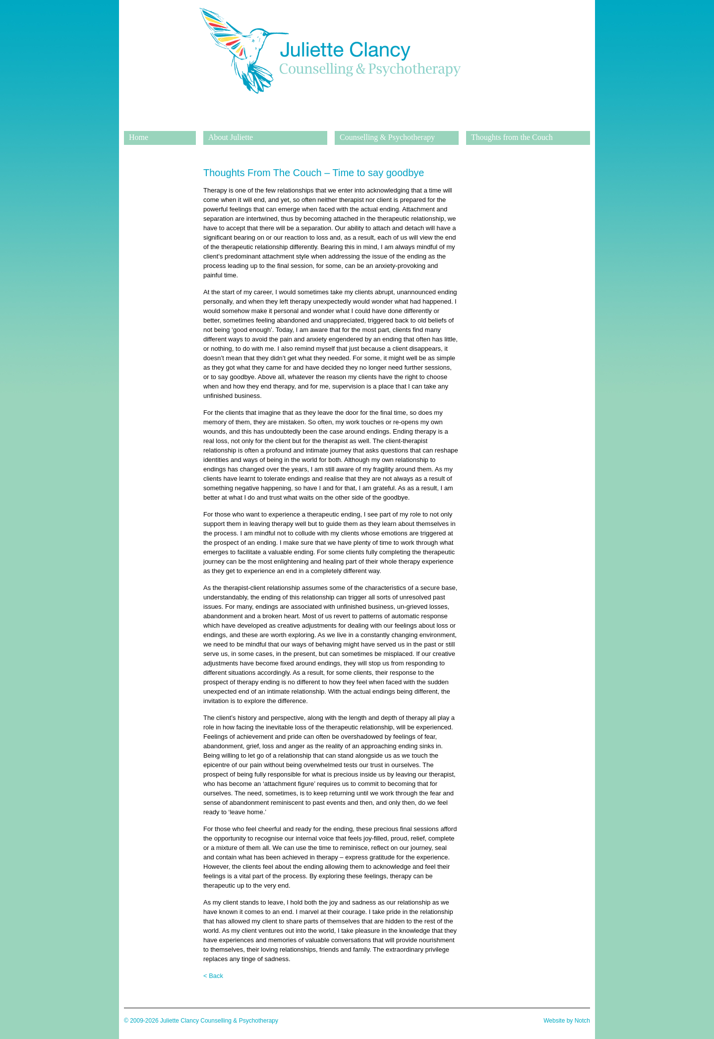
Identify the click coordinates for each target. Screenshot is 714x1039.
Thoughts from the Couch (512, 137)
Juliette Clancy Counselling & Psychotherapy (329, 123)
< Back (213, 975)
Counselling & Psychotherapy (387, 137)
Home (138, 137)
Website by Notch (566, 1020)
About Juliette (230, 137)
